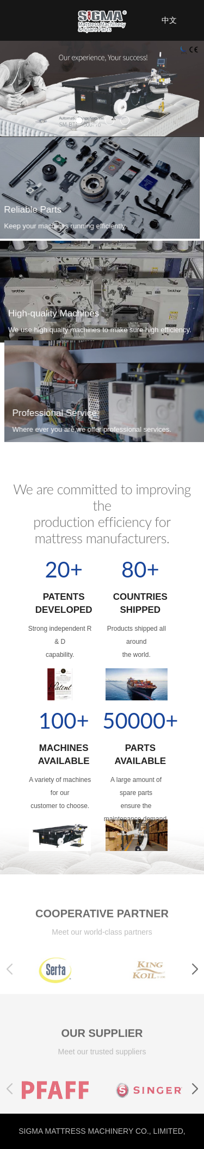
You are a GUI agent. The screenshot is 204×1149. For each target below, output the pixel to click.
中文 (169, 20)
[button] (195, 977)
